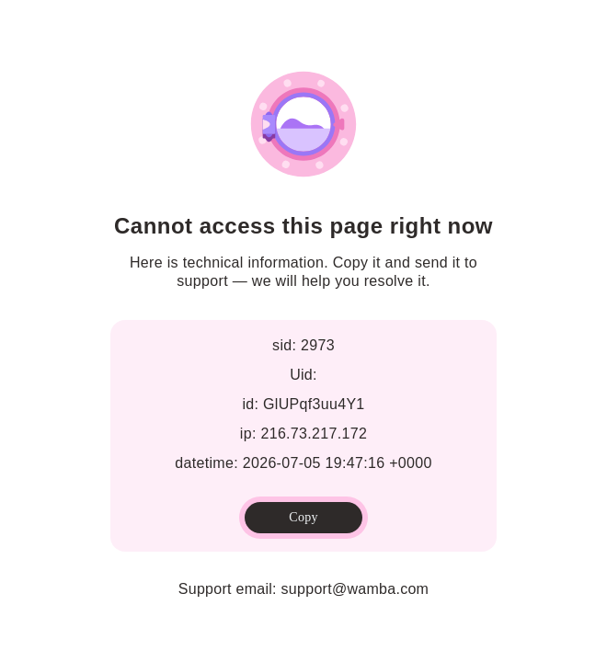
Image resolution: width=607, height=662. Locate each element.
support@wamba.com (355, 589)
